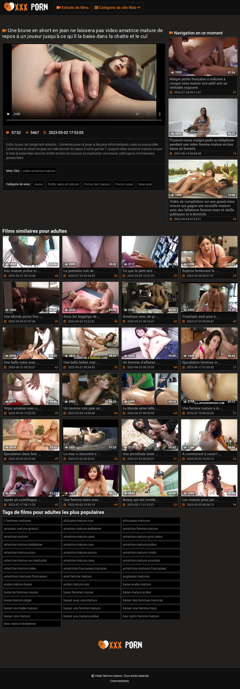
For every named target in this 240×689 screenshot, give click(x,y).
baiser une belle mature (20, 608)
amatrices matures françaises (144, 568)
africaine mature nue (78, 521)
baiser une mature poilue (81, 616)
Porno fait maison (97, 184)
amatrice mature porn (19, 552)
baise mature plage (17, 600)
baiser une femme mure (140, 608)
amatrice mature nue (78, 544)
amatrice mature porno (80, 552)
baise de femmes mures (21, 592)
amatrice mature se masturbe (25, 560)
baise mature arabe (137, 592)
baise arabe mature (137, 584)
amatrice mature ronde (139, 552)
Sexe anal (145, 184)
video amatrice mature (39, 171)
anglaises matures (136, 576)
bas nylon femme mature (141, 616)
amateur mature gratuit (21, 529)
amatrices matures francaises (25, 576)
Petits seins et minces (63, 184)
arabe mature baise (18, 584)
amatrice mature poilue (139, 544)
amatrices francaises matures (85, 568)
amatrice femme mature (140, 529)
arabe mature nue (76, 584)
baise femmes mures (78, 592)
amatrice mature (16, 536)
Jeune (38, 184)
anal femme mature (77, 576)
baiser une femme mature (81, 608)
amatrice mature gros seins (142, 536)
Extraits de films (72, 7)
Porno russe (124, 184)
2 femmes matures (17, 521)
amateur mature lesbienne (82, 529)
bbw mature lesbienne (20, 624)
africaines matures (136, 521)
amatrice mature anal (78, 536)
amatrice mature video (20, 568)
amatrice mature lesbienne (23, 544)
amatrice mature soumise (141, 560)
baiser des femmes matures (143, 600)
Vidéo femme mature (108, 676)
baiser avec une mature (80, 600)
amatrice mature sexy (79, 560)
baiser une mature (17, 616)
